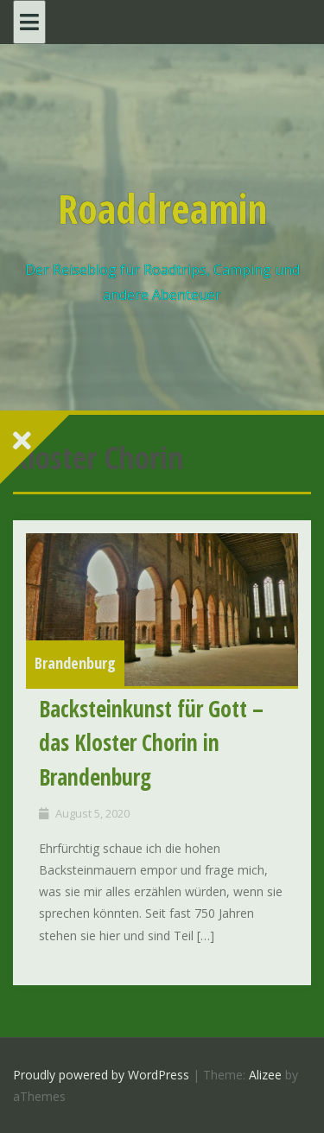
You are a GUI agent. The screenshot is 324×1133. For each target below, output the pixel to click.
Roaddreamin (162, 208)
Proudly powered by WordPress (101, 1074)
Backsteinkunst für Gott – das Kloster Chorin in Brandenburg (151, 742)
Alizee (265, 1074)
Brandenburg (75, 662)
